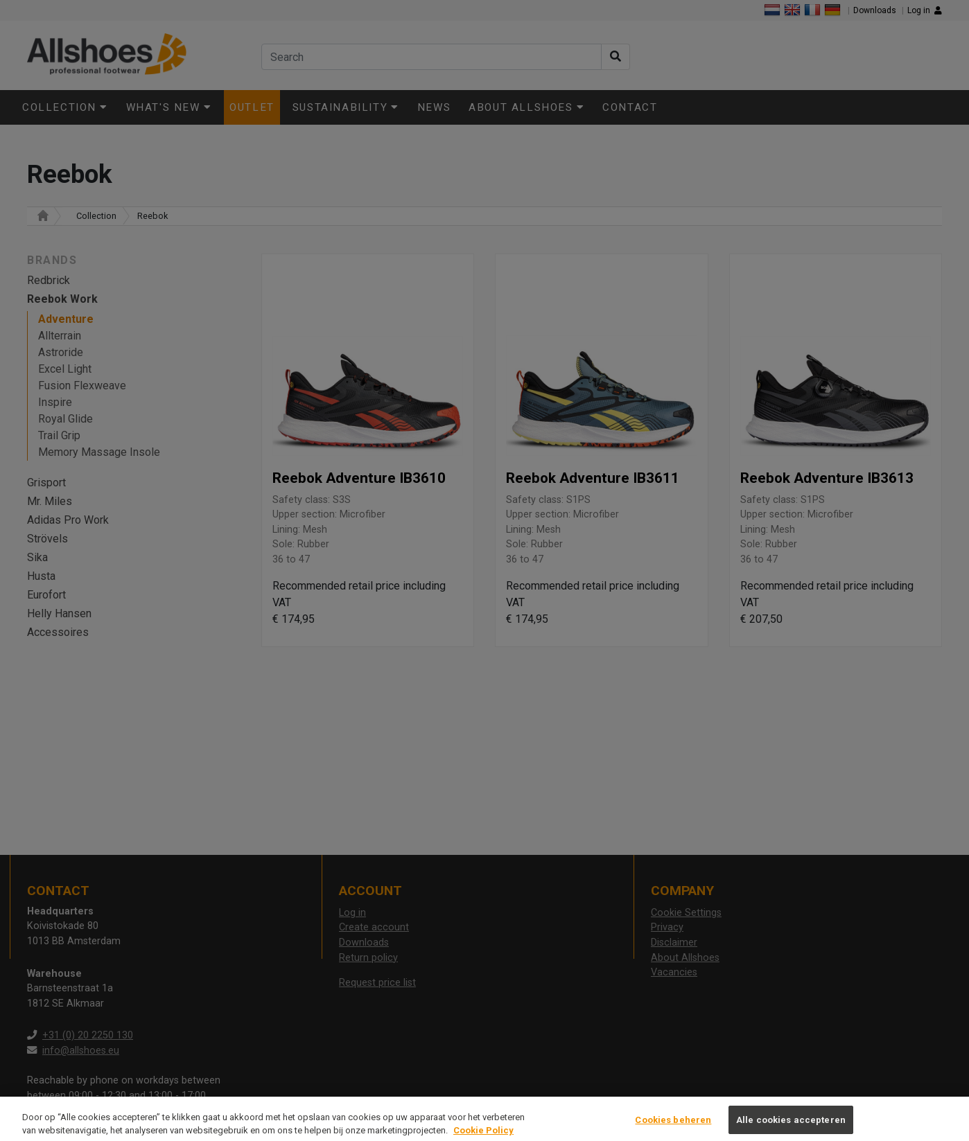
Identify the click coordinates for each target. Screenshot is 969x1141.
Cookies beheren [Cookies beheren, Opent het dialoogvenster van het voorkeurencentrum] (673, 1127)
